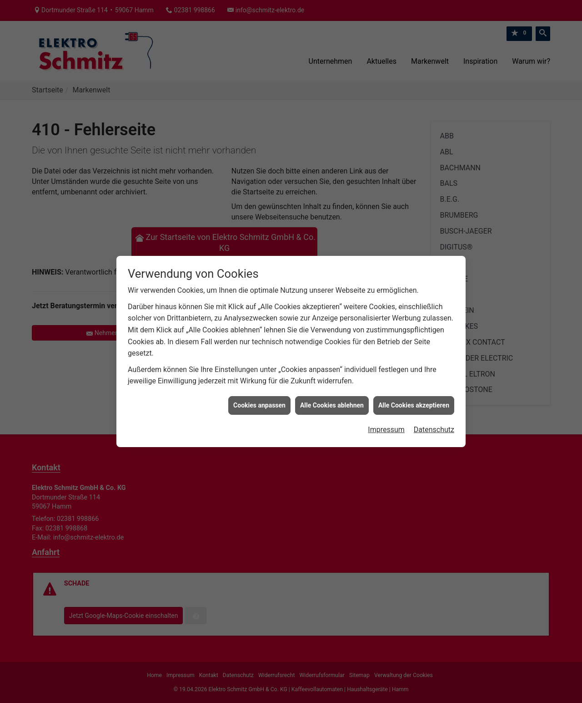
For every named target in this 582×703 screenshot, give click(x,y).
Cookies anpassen (259, 391)
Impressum (386, 416)
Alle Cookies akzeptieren (413, 391)
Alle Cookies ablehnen (332, 391)
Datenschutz (434, 416)
